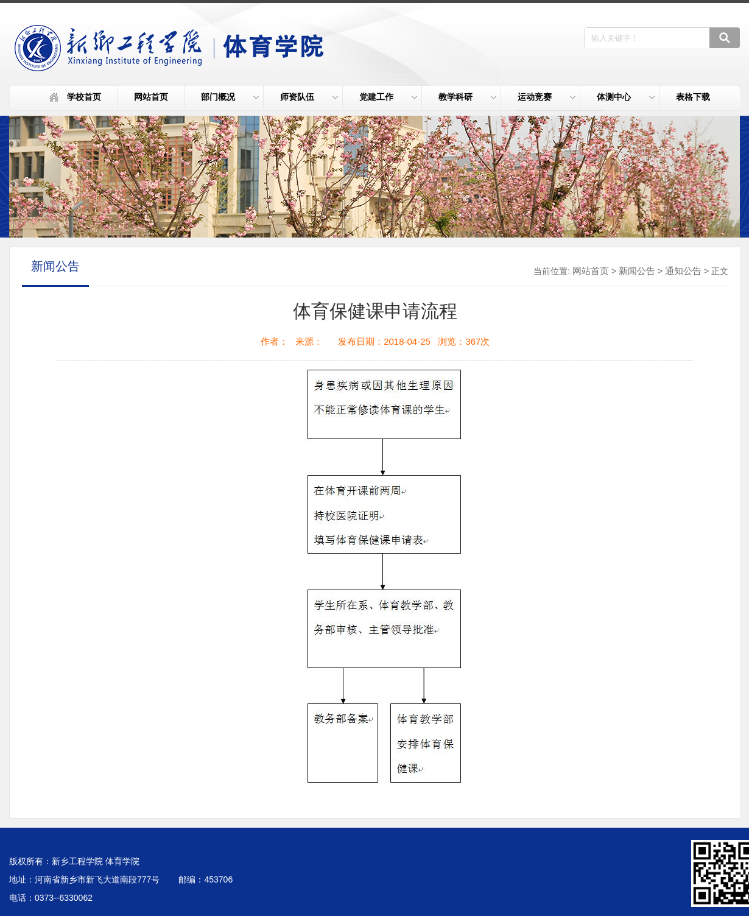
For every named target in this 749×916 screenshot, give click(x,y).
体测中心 (626, 97)
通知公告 (683, 271)
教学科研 (467, 97)
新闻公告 (637, 271)
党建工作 (388, 97)
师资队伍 (309, 97)
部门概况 (230, 97)
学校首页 (84, 97)
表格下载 (693, 97)
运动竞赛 (546, 97)
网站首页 (151, 97)
